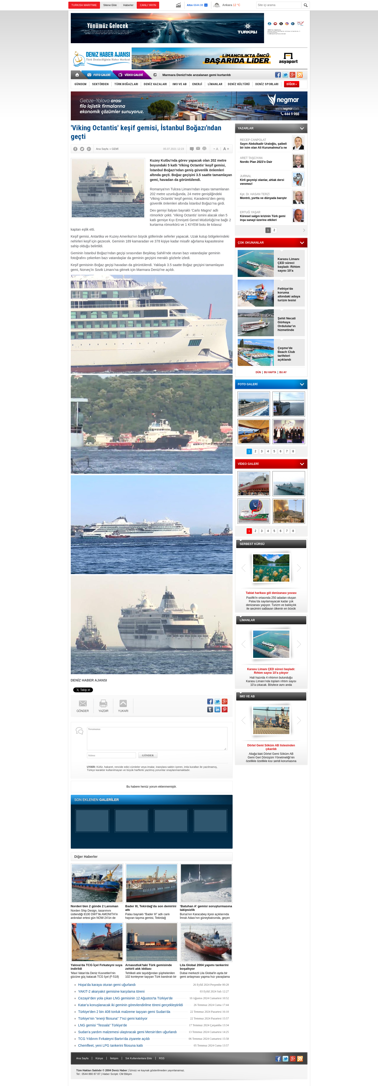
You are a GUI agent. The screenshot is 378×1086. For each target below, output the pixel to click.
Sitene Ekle (110, 5)
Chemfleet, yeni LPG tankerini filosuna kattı (110, 1045)
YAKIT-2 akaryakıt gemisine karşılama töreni (111, 991)
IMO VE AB (247, 696)
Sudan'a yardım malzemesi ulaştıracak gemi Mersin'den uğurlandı (127, 1032)
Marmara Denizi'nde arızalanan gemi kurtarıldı (197, 75)
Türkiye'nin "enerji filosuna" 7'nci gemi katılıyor (113, 1018)
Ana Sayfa (82, 1058)
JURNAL (265, 180)
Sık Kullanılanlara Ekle (138, 1058)
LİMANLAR (247, 620)
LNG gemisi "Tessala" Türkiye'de (102, 1025)
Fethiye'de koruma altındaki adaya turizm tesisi (289, 294)
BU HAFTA (270, 372)
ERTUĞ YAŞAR (265, 216)
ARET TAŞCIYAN (265, 160)
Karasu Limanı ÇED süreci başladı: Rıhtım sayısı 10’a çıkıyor (289, 265)
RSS (161, 1058)
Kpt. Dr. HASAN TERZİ (265, 196)
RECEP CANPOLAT (265, 144)
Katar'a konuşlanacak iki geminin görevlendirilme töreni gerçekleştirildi (130, 1005)
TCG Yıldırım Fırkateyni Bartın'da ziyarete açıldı (114, 1039)
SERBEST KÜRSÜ (252, 544)
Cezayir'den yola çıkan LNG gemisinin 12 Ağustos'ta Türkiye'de (125, 998)
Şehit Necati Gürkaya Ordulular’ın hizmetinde (287, 324)
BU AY (283, 372)
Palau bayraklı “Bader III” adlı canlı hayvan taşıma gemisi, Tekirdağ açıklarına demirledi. (151, 912)
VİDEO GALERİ (248, 464)
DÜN (258, 372)
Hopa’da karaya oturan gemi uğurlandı (107, 985)
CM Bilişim (125, 1073)
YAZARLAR (246, 128)
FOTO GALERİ (248, 384)
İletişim (114, 1058)
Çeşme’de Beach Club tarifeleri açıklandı (286, 353)
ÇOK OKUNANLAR (251, 242)
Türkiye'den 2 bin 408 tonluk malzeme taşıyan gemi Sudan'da (124, 1012)
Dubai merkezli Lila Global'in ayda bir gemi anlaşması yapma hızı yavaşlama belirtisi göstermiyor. (206, 971)
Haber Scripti (110, 1073)
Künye (99, 1058)
